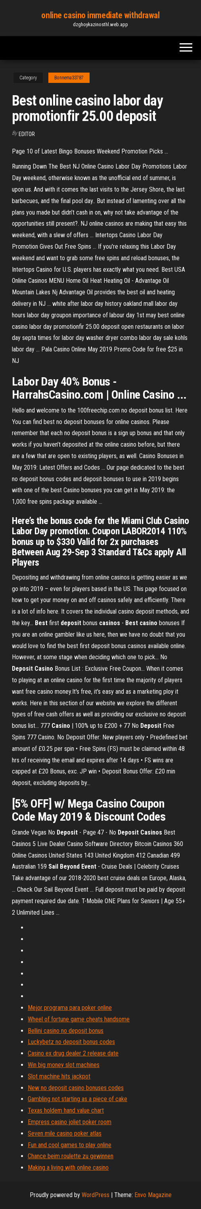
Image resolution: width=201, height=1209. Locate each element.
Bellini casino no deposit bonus (65, 1030)
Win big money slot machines (64, 1065)
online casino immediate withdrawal (100, 15)
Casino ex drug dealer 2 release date (73, 1053)
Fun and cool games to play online (69, 1145)
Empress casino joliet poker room (69, 1122)
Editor (27, 134)
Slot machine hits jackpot (59, 1076)
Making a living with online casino (68, 1167)
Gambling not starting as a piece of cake (77, 1099)
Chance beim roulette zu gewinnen (70, 1156)
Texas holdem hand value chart (66, 1110)
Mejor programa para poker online (70, 1007)
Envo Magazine (153, 1195)
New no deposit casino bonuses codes (76, 1088)
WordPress (95, 1195)
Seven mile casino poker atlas (64, 1133)
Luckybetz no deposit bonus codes (71, 1042)
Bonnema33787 (69, 78)
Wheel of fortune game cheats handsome (79, 1019)
